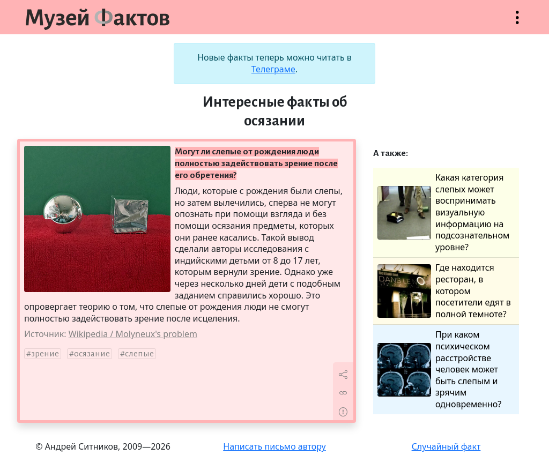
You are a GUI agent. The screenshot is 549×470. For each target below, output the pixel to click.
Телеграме (273, 69)
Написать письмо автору (274, 446)
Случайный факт (446, 446)
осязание (92, 354)
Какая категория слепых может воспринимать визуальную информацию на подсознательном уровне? (443, 212)
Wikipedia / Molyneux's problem (133, 334)
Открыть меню (517, 23)
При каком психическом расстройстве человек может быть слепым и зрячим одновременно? (439, 369)
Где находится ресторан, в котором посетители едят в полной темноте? (444, 290)
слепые (139, 354)
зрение (45, 354)
